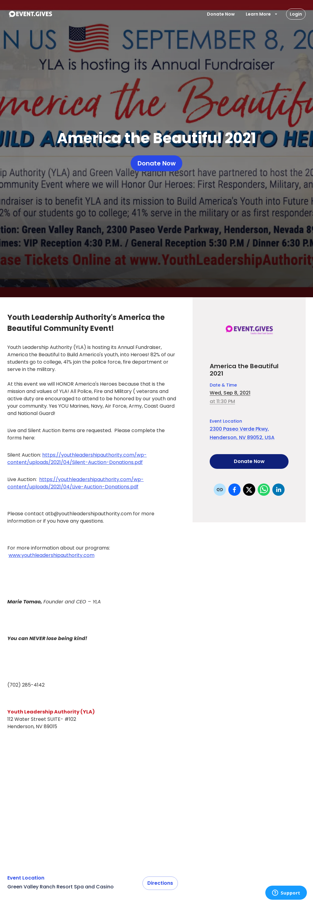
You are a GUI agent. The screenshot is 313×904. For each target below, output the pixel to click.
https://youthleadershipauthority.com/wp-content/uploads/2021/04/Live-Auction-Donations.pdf (75, 483)
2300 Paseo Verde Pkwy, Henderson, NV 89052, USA (242, 433)
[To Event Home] (30, 14)
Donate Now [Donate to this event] (249, 461)
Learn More (262, 14)
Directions (160, 883)
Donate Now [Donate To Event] (221, 14)
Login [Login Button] (295, 14)
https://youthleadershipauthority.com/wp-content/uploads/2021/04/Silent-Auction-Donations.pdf (77, 458)
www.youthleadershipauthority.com (51, 555)
